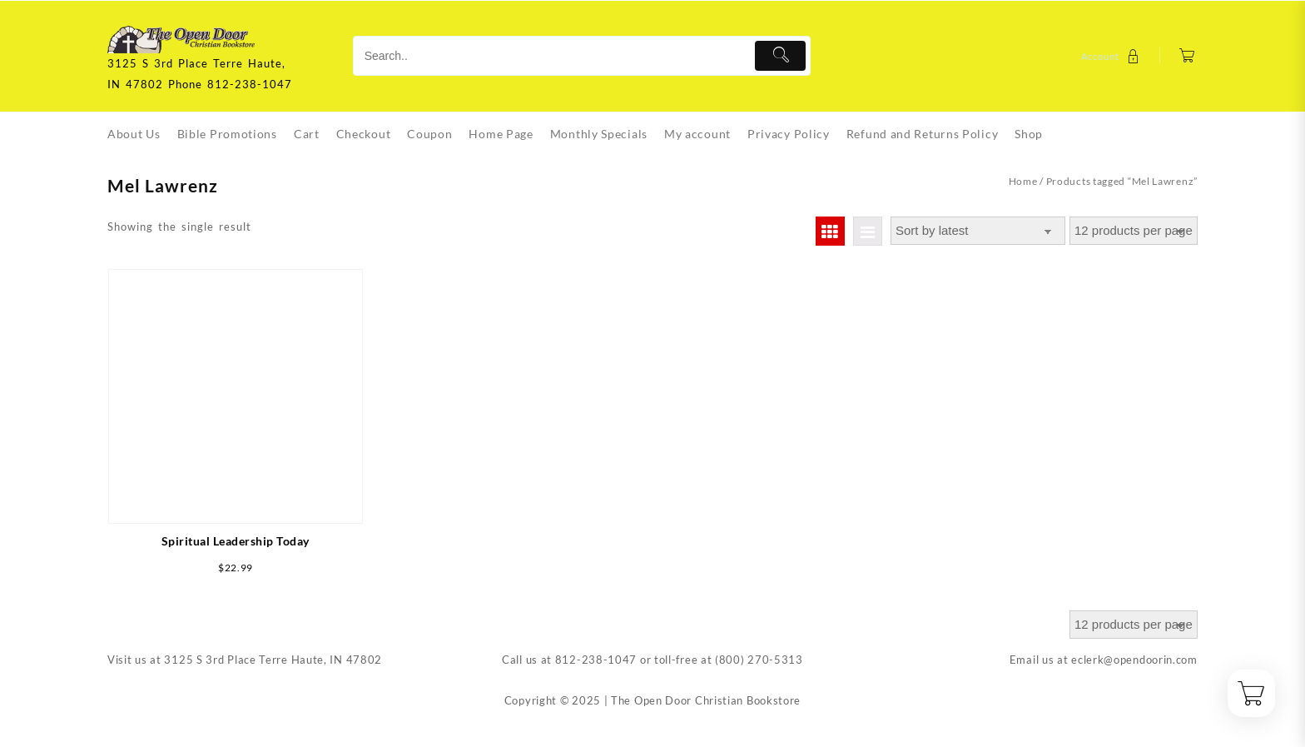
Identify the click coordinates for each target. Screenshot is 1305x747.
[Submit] (780, 56)
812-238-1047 (596, 659)
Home (1023, 181)
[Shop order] (978, 231)
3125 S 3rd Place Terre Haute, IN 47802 (273, 659)
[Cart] (1187, 56)
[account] (1112, 56)
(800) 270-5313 (759, 659)
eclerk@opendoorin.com (1134, 659)
